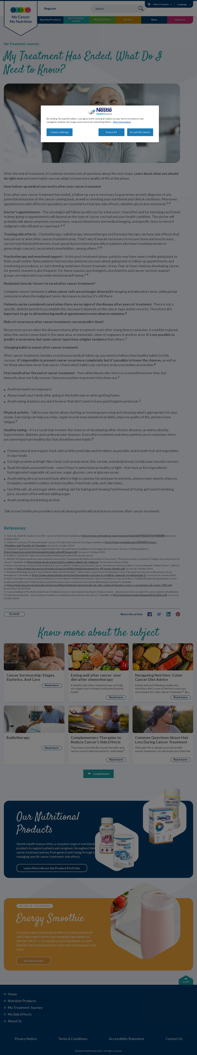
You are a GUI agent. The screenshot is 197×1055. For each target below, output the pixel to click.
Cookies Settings (59, 132)
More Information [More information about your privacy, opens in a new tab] (122, 122)
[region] (100, 123)
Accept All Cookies (140, 132)
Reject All (111, 132)
